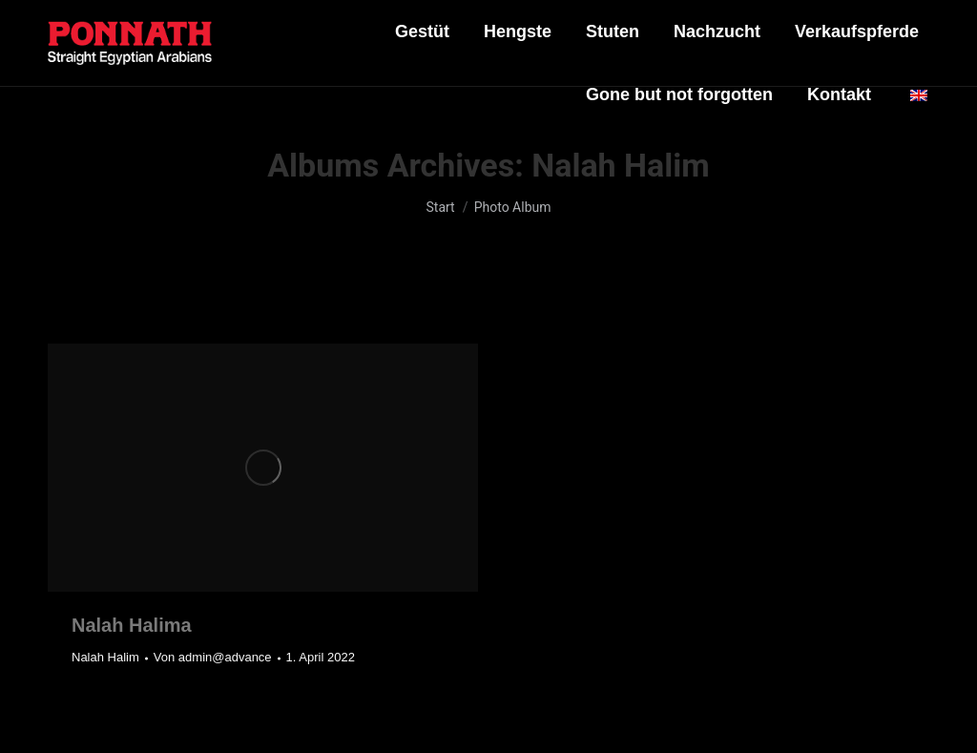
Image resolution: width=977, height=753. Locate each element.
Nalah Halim (105, 657)
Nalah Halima (132, 625)
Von (213, 657)
